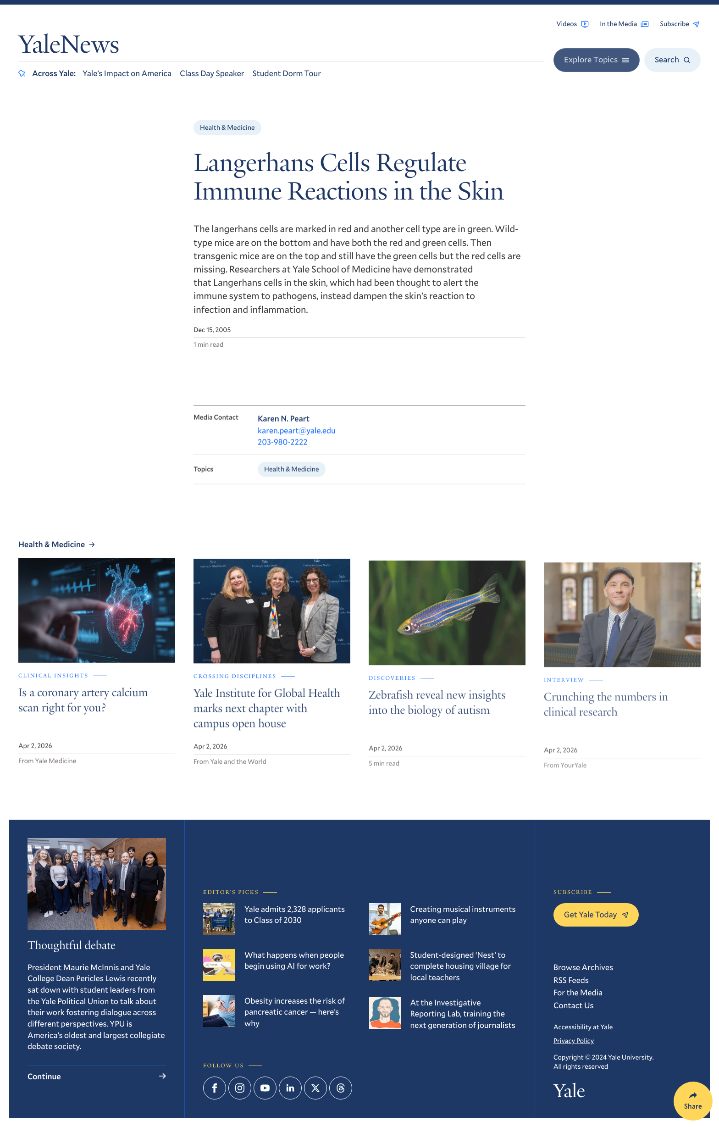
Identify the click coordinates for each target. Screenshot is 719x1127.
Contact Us (573, 1004)
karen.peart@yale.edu (297, 436)
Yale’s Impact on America (127, 72)
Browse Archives (583, 966)
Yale (569, 1093)
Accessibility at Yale (583, 1027)
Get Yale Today (596, 914)
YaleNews (68, 47)
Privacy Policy (573, 1040)
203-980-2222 (283, 448)
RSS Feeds (571, 979)
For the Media (578, 992)
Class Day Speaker (212, 72)
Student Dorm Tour (287, 72)
